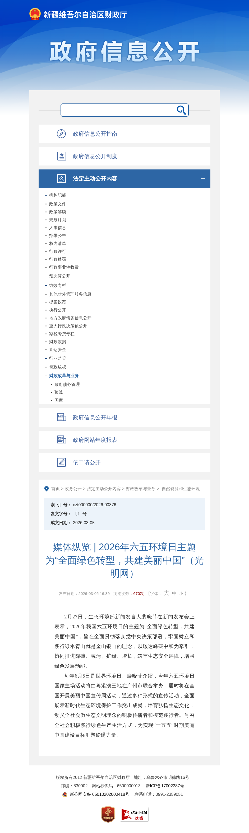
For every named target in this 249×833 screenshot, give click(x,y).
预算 (58, 392)
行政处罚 (57, 259)
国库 (58, 400)
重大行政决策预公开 (68, 326)
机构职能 (57, 195)
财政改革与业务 (64, 375)
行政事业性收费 (64, 267)
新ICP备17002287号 (165, 786)
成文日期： (61, 522)
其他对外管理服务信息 (70, 294)
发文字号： (61, 514)
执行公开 (57, 310)
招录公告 (57, 235)
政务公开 (73, 488)
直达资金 (57, 349)
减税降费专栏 (62, 334)
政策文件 (57, 204)
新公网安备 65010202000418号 (95, 794)
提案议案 (57, 302)
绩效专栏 (57, 285)
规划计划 (57, 219)
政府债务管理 (67, 384)
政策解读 (57, 212)
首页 (55, 488)
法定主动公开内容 (104, 488)
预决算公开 (59, 276)
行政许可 (57, 251)
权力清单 (57, 243)
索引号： (61, 505)
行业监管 (57, 358)
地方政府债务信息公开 (70, 318)
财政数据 (57, 341)
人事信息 (57, 227)
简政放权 (57, 367)
